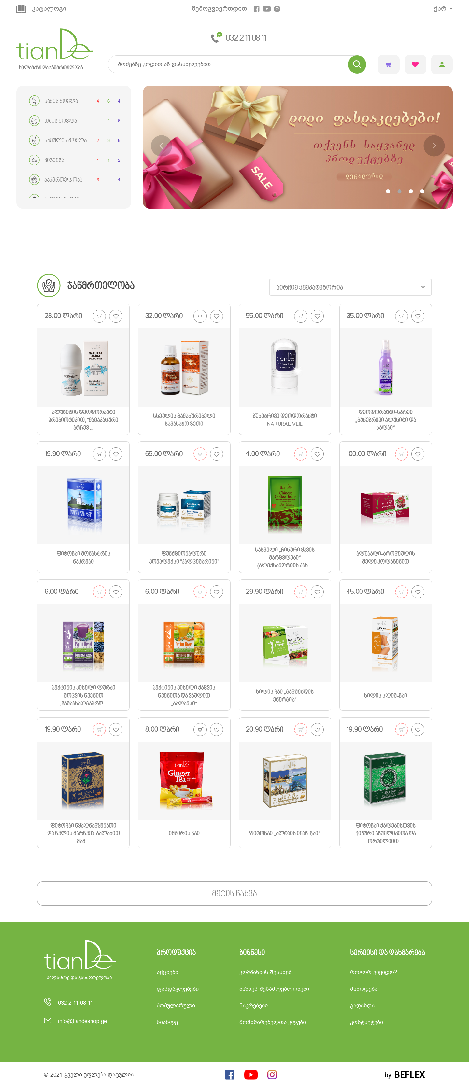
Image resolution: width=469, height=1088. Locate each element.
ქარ (440, 8)
